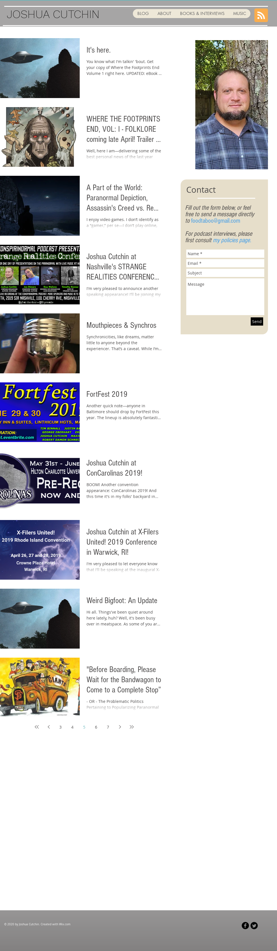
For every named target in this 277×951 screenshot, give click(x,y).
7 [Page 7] (108, 727)
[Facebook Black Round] (245, 925)
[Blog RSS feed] (261, 15)
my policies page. (232, 240)
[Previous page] (49, 727)
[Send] (257, 321)
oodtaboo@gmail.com (216, 220)
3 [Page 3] (60, 727)
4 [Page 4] (72, 727)
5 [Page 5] (84, 727)
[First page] (37, 727)
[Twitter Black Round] (254, 925)
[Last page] (132, 727)
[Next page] (120, 727)
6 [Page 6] (96, 727)
